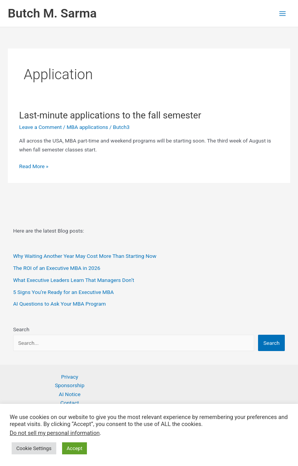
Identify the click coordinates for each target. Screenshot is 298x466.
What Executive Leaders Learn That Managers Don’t (73, 280)
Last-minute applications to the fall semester (110, 115)
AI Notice (70, 394)
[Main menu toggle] (283, 13)
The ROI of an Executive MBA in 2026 (56, 268)
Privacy (69, 377)
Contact (70, 403)
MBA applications (87, 127)
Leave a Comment (40, 127)
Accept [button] (75, 448)
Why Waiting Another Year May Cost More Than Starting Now (84, 256)
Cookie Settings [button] (34, 448)
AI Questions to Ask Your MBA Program (59, 304)
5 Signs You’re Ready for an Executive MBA (63, 292)
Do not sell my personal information (55, 432)
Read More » (34, 166)
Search (21, 329)
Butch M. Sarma (52, 13)
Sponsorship (69, 385)
